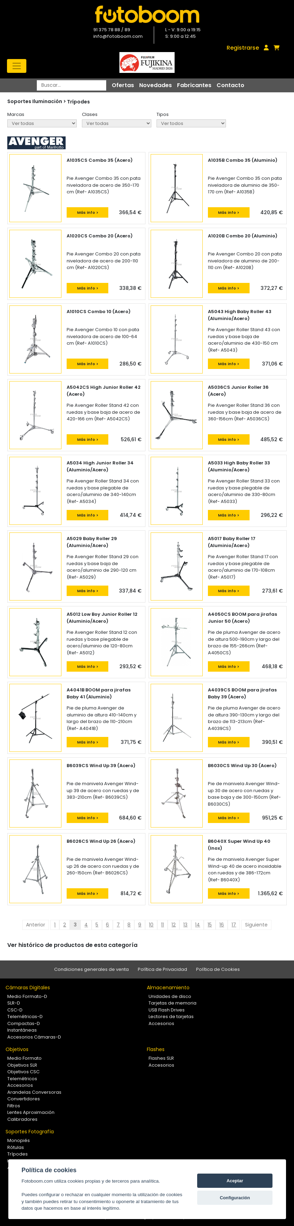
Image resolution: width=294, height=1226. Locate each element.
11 (162, 924)
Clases (90, 114)
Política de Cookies (218, 969)
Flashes (156, 1049)
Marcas (15, 114)
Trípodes (78, 101)
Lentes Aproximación (30, 1112)
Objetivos (17, 1049)
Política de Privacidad (162, 969)
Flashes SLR (161, 1058)
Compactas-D (23, 1023)
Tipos (163, 114)
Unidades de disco (170, 996)
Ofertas (123, 85)
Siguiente (256, 924)
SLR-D (13, 1003)
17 (234, 924)
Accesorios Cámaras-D (34, 1037)
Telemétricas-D (25, 1016)
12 (173, 924)
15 (210, 924)
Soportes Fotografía (30, 1131)
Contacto (230, 85)
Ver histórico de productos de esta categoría (72, 945)
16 (221, 924)
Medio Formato (24, 1058)
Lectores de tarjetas (171, 1016)
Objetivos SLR (22, 1065)
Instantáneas (22, 1030)
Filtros (13, 1105)
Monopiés (18, 1140)
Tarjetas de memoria (172, 1003)
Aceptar (235, 1180)
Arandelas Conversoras (34, 1092)
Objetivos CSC (23, 1071)
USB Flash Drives (167, 1010)
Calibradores (22, 1119)
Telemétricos (22, 1078)
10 (151, 924)
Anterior (35, 924)
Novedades (155, 85)
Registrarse (243, 48)
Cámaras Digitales (28, 987)
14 (197, 924)
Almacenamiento (168, 987)
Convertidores (23, 1098)
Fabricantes (194, 85)
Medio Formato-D (27, 996)
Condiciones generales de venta (91, 969)
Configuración (235, 1197)
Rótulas (15, 1147)
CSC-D (15, 1010)
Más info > (87, 212)
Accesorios (161, 1023)
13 (185, 924)
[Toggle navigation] (16, 66)
